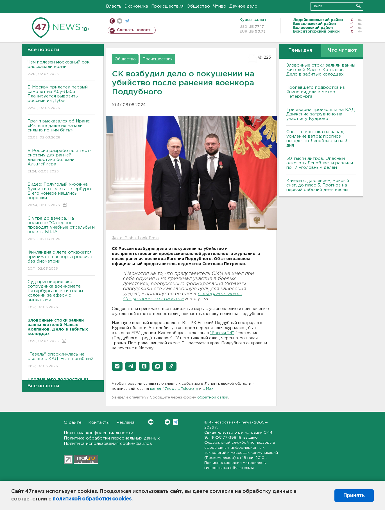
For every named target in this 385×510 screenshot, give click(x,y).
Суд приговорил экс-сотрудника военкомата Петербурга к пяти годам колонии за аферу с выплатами (61, 294)
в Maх (208, 388)
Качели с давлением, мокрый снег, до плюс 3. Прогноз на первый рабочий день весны (317, 185)
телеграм (127, 21)
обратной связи (212, 397)
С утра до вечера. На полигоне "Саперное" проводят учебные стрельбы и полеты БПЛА (61, 229)
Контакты (99, 422)
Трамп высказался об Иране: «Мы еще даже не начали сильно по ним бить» (61, 129)
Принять (354, 495)
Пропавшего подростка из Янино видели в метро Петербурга (315, 92)
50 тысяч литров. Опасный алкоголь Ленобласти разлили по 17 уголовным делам (319, 163)
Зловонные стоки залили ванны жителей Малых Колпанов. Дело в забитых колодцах (320, 69)
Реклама (125, 422)
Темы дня (300, 50)
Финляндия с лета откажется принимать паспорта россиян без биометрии (61, 261)
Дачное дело (243, 6)
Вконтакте (150, 422)
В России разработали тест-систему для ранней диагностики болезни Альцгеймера (61, 161)
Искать (358, 6)
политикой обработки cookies (92, 499)
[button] (117, 366)
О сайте (72, 422)
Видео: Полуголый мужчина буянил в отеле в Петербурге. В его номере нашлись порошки (61, 195)
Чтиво (219, 6)
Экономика (136, 6)
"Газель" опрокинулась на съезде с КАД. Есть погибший (61, 360)
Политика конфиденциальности (98, 433)
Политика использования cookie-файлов (108, 443)
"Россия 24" (222, 333)
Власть (113, 6)
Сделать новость (135, 30)
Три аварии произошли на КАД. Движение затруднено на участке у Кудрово (321, 114)
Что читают (342, 50)
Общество (198, 6)
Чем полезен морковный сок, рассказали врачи (61, 68)
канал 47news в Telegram (174, 388)
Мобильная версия (112, 21)
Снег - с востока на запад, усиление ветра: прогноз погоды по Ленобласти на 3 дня (316, 138)
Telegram (175, 422)
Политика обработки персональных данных (112, 438)
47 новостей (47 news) (231, 422)
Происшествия (167, 6)
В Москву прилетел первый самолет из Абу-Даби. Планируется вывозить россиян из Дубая (61, 97)
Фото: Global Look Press (135, 238)
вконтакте (119, 21)
